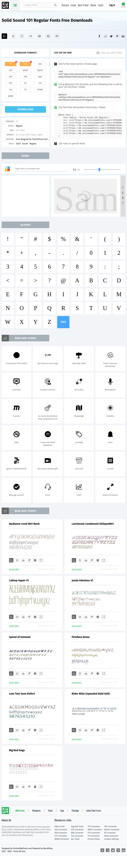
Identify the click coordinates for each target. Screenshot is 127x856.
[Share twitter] (111, 36)
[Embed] (35, 560)
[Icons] (48, 36)
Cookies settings (111, 839)
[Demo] (22, 36)
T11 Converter (94, 836)
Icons (73, 5)
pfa (25, 77)
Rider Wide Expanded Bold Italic (91, 693)
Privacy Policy (94, 839)
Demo (93, 5)
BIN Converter (77, 833)
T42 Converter (77, 836)
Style (50, 811)
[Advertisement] (26, 196)
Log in (112, 5)
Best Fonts (83, 5)
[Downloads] (23, 560)
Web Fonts (20, 811)
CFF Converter (61, 836)
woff (25, 70)
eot (10, 70)
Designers (36, 811)
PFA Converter (61, 833)
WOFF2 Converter (111, 830)
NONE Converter (62, 839)
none (10, 96)
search (55, 5)
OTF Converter (110, 826)
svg (40, 64)
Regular (19, 126)
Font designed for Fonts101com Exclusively (35, 139)
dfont (40, 90)
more (63, 322)
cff (40, 83)
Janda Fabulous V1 (82, 580)
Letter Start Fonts (93, 811)
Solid (18, 144)
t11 (25, 90)
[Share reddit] (105, 36)
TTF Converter (94, 826)
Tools (101, 5)
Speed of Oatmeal (20, 637)
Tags (62, 811)
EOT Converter (77, 830)
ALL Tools (75, 839)
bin (40, 77)
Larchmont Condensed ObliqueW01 (93, 523)
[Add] (4, 36)
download (25, 109)
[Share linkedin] (123, 36)
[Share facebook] (99, 36)
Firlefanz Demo (81, 637)
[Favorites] (13, 36)
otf (10, 77)
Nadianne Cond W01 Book (24, 523)
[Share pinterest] (117, 36)
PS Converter (110, 833)
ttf (10, 64)
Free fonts (6, 5)
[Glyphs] (30, 36)
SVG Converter (61, 830)
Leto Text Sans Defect (22, 693)
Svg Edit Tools (77, 826)
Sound (25, 144)
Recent (65, 5)
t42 (10, 90)
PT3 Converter (94, 833)
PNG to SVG (60, 826)
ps (25, 83)
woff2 (40, 70)
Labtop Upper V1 (19, 580)
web (25, 64)
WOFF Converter (95, 830)
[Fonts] (57, 36)
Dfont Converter (111, 836)
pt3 (10, 83)
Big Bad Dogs (17, 750)
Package (75, 811)
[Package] (39, 36)
